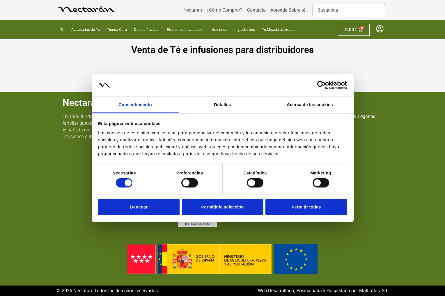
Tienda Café (117, 29)
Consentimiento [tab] (135, 104)
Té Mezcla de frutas (278, 29)
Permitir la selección (222, 206)
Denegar (139, 206)
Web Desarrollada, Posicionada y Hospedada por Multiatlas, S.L (323, 290)
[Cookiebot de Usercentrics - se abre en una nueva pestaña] (321, 85)
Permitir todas (306, 206)
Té (62, 29)
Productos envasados (185, 29)
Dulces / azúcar (147, 29)
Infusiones (218, 29)
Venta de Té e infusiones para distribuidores (222, 49)
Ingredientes (244, 29)
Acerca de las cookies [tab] (310, 104)
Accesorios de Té (85, 29)
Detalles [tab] (222, 104)
